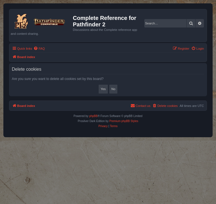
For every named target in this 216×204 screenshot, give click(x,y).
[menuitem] (39, 48)
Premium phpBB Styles (123, 121)
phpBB (93, 116)
